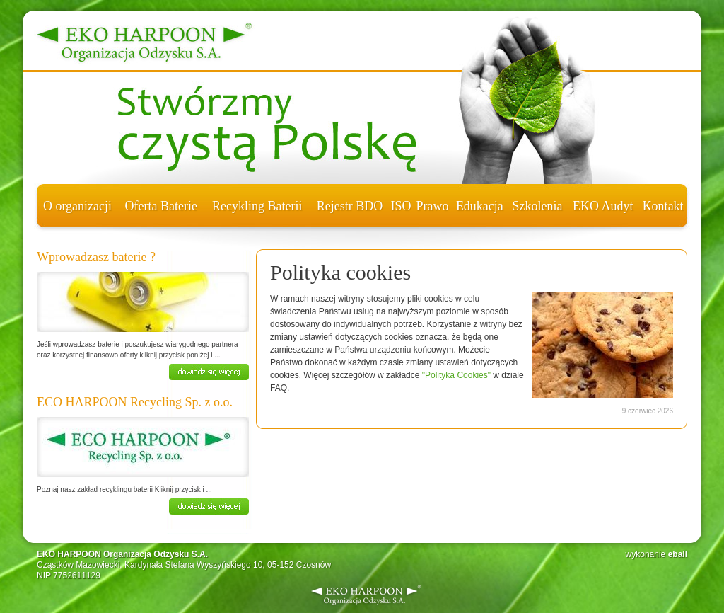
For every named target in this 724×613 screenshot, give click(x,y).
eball (677, 554)
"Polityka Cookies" (456, 375)
